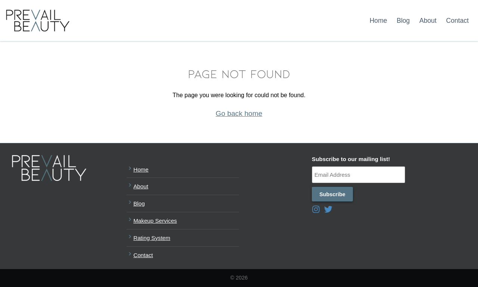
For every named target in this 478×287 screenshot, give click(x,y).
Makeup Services (152, 220)
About (428, 20)
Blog (403, 20)
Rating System (148, 237)
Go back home (239, 113)
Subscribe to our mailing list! (351, 159)
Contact (457, 20)
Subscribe (332, 194)
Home (378, 20)
